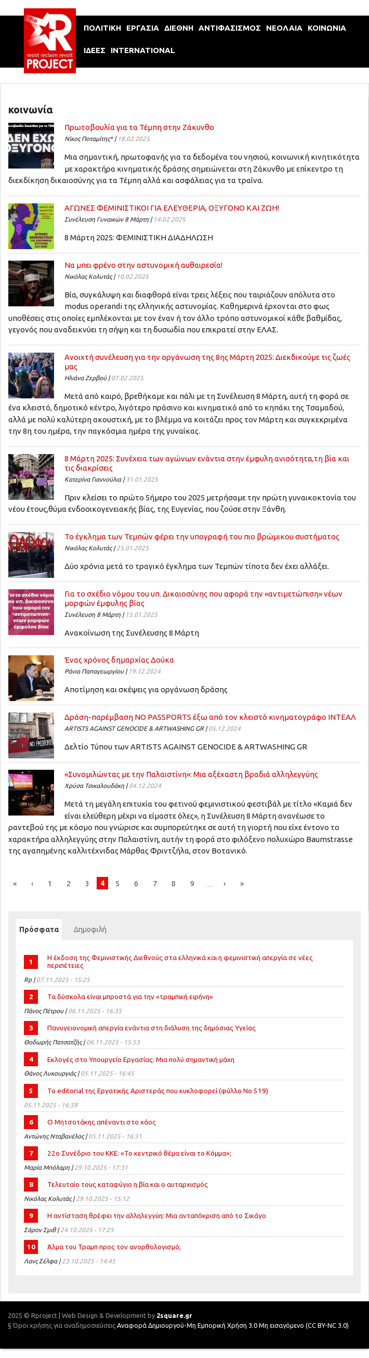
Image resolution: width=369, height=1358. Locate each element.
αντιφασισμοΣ (230, 27)
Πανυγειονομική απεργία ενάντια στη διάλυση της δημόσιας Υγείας (151, 1028)
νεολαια (284, 27)
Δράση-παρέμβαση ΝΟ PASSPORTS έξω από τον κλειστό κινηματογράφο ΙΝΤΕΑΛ (210, 717)
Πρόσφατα (40, 929)
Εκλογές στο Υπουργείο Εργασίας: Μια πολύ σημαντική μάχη (140, 1059)
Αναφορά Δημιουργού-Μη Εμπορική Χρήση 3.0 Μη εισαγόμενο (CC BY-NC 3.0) (233, 1325)
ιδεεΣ (95, 50)
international (143, 50)
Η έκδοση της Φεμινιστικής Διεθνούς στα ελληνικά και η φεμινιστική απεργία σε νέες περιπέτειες (180, 961)
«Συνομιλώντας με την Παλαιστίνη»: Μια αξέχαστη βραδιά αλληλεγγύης (191, 774)
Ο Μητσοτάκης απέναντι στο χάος (101, 1122)
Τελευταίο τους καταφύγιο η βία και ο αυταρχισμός (127, 1184)
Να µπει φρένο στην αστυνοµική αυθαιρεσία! (143, 265)
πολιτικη (102, 27)
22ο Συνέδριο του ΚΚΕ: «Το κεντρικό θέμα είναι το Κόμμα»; (139, 1153)
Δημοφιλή (90, 929)
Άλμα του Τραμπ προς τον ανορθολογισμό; (114, 1247)
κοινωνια (327, 27)
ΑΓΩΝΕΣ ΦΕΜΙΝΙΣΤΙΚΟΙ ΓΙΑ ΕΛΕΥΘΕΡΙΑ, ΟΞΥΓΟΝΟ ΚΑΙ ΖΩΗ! (171, 207)
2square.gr (174, 1315)
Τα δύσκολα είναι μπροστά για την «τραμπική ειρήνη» (130, 996)
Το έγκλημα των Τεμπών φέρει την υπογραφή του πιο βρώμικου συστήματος (201, 536)
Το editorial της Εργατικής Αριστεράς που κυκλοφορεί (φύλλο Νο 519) (157, 1091)
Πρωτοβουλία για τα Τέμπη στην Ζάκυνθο (139, 127)
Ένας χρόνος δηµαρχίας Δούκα (119, 659)
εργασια (142, 27)
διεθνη (178, 27)
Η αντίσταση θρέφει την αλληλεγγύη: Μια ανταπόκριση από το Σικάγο (156, 1215)
